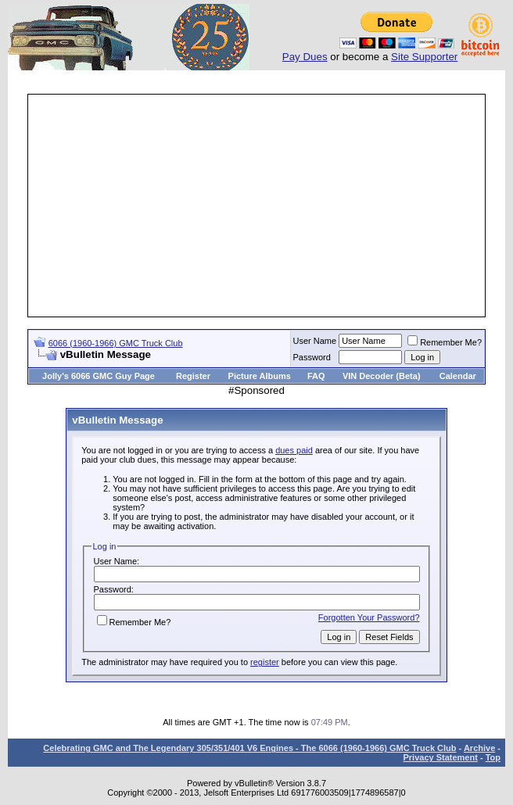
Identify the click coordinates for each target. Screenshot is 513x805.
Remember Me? (444, 342)
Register (193, 376)
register (264, 662)
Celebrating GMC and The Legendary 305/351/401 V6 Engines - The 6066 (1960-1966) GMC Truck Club (249, 748)
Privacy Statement (440, 757)
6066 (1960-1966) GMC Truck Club (115, 343)
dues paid (294, 450)
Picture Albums (259, 376)
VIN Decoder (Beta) (382, 376)
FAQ (316, 376)
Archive (479, 748)
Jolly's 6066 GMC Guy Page (98, 376)
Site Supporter (424, 57)
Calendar (457, 376)
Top (493, 757)
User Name (315, 340)
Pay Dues (305, 57)
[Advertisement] (271, 205)
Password (312, 357)
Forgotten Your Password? (369, 617)
